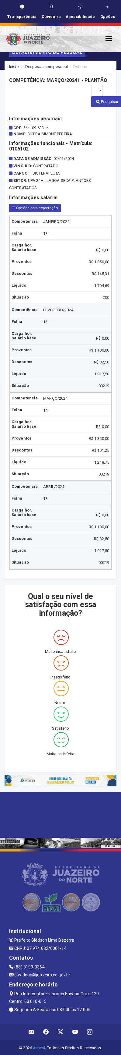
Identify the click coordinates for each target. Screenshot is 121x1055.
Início (14, 66)
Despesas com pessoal (46, 66)
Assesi (39, 1048)
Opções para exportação (35, 208)
